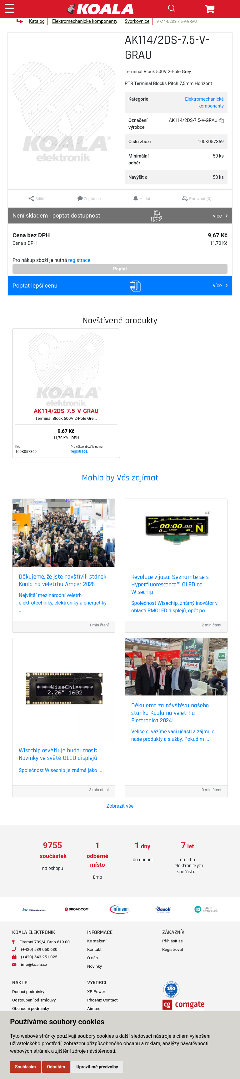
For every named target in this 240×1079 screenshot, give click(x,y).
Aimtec (93, 1008)
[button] (37, 198)
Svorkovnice (137, 21)
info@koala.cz (34, 964)
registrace (79, 260)
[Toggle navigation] (10, 7)
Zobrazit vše (120, 806)
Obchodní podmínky (30, 1008)
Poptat (120, 269)
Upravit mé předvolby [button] (97, 1066)
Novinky (94, 966)
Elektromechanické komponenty (84, 21)
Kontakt (94, 949)
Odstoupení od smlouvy (34, 1000)
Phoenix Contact (102, 1000)
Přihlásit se (172, 941)
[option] (52, 856)
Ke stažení (96, 941)
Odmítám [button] (56, 1066)
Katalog (37, 21)
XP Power (96, 991)
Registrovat (172, 949)
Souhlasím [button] (25, 1066)
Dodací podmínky (28, 991)
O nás (92, 958)
